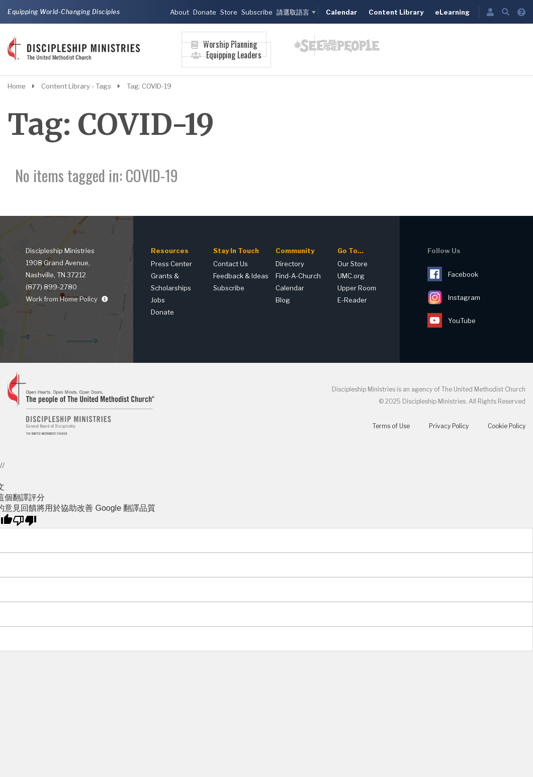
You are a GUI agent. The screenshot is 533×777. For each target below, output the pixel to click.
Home (24, 86)
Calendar (341, 12)
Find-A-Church (298, 276)
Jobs (158, 300)
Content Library (396, 12)
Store (228, 12)
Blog (283, 300)
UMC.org (351, 276)
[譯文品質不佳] (25, 521)
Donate (204, 12)
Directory (290, 264)
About (179, 12)
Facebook (452, 274)
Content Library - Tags (83, 86)
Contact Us (230, 264)
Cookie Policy (506, 426)
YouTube (451, 320)
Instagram (453, 297)
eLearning (452, 12)
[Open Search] (505, 12)
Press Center (171, 264)
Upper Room (356, 288)
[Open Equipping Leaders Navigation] (226, 62)
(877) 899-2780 (51, 287)
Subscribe (257, 12)
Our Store (352, 264)
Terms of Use (391, 426)
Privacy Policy (449, 426)
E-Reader (352, 300)
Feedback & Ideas (241, 276)
